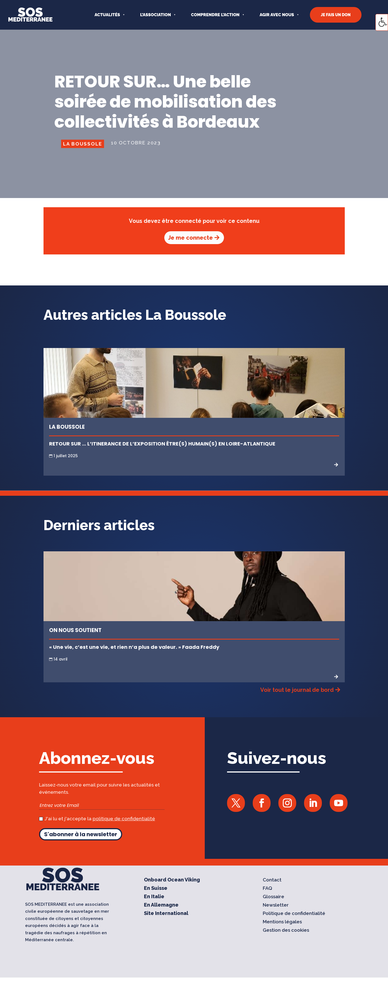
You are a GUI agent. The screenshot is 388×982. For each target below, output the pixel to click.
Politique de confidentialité (294, 913)
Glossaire (273, 897)
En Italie (154, 897)
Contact (272, 880)
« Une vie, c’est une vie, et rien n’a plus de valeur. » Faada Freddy (134, 646)
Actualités (107, 14)
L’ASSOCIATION (155, 14)
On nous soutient (75, 630)
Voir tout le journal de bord (297, 690)
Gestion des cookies (286, 930)
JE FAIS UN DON (336, 15)
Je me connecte (190, 237)
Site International (166, 913)
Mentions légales (282, 922)
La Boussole (82, 144)
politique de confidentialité (124, 818)
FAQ (267, 888)
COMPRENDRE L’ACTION (215, 14)
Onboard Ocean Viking (172, 880)
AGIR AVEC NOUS (277, 14)
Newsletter (276, 905)
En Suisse (155, 888)
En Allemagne (161, 905)
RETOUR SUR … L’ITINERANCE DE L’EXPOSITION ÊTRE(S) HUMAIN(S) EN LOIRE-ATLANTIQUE (162, 443)
